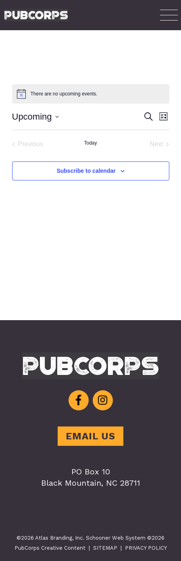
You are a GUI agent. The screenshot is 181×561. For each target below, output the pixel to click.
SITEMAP (105, 548)
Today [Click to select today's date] (90, 143)
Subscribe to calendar (85, 171)
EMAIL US (90, 436)
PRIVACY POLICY (146, 548)
